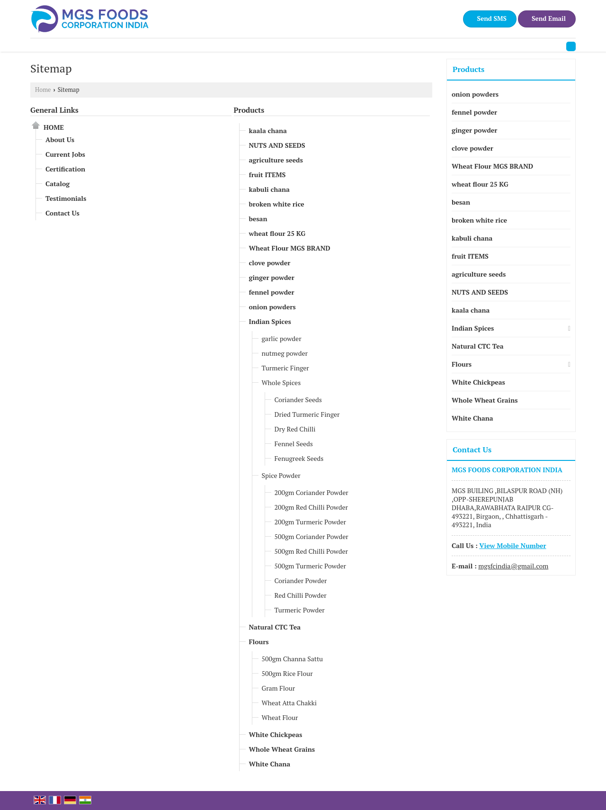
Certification (65, 168)
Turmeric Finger (285, 367)
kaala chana (268, 130)
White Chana (270, 763)
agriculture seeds (276, 159)
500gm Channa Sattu (292, 658)
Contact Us (62, 212)
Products (249, 110)
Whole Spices (281, 382)
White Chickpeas (276, 734)
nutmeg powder (285, 353)
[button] (512, 545)
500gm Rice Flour (287, 673)
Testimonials (65, 198)
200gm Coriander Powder (311, 492)
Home (43, 90)
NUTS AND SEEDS (277, 145)
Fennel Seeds (294, 443)
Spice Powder (281, 475)
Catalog (57, 183)
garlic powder (282, 338)
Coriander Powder (301, 580)
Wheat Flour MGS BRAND (289, 247)
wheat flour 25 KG (277, 233)
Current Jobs (65, 154)
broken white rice (276, 203)
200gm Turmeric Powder (310, 521)
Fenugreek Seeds (299, 458)
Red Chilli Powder (301, 595)
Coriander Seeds (298, 399)
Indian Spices (270, 321)
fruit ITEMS (267, 174)
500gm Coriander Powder (311, 536)
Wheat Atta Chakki (289, 702)
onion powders (272, 306)
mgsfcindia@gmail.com (513, 565)
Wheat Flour (280, 717)
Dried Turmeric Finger (307, 414)
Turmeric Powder (300, 609)
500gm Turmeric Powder (310, 565)
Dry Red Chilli (295, 428)
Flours (259, 641)
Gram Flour (278, 688)
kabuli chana (269, 189)
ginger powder (271, 277)
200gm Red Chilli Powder (311, 507)
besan (258, 218)
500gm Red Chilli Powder (311, 551)
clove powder (270, 262)
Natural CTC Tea (275, 626)
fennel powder (271, 292)
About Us (59, 139)
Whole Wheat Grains (282, 749)
